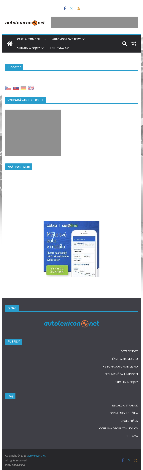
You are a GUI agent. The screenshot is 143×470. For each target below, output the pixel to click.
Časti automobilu (29, 39)
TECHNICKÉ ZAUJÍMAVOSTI (121, 374)
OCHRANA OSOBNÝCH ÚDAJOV (118, 428)
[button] (44, 39)
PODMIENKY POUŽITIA (123, 413)
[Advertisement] (94, 22)
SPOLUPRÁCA (129, 420)
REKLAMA (132, 436)
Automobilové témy (66, 39)
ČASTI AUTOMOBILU (125, 359)
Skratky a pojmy (28, 48)
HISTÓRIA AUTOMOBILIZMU (120, 366)
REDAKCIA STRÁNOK (125, 405)
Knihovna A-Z (59, 48)
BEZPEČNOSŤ (129, 351)
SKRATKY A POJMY (126, 382)
